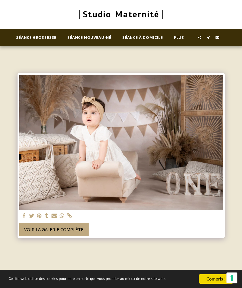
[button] (199, 37)
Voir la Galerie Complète (53, 229)
